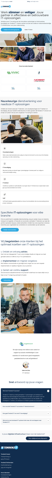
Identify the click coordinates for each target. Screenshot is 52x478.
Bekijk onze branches (10, 229)
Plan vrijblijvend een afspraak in (38, 438)
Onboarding (7, 280)
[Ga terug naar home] (6, 6)
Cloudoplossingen (6, 475)
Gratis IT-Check (28, 29)
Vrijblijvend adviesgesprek (11, 29)
